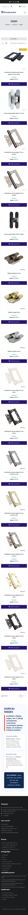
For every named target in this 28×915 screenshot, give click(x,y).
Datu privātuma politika (7, 897)
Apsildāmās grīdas (6, 866)
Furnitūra (14, 24)
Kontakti (3, 899)
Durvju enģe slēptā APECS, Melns (14, 234)
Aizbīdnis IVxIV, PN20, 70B (8, 847)
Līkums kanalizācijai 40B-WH (9, 843)
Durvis (3, 857)
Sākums (7, 24)
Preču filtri (14, 39)
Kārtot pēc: (18, 43)
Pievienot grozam (14, 84)
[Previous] (18, 695)
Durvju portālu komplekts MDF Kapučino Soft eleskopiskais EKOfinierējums (13, 880)
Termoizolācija (5, 868)
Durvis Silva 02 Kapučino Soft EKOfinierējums (13, 887)
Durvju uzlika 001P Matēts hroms (10, 849)
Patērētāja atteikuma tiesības (9, 895)
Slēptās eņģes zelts (14, 312)
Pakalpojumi (5, 870)
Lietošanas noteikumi (7, 893)
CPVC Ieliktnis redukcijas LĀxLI (9, 845)
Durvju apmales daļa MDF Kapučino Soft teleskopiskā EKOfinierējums (12, 884)
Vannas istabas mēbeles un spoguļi (11, 863)
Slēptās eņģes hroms (14, 351)
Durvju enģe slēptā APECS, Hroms (14, 113)
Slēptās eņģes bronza (14, 273)
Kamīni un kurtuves (6, 861)
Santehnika (4, 855)
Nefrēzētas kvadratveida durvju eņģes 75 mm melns (13, 876)
